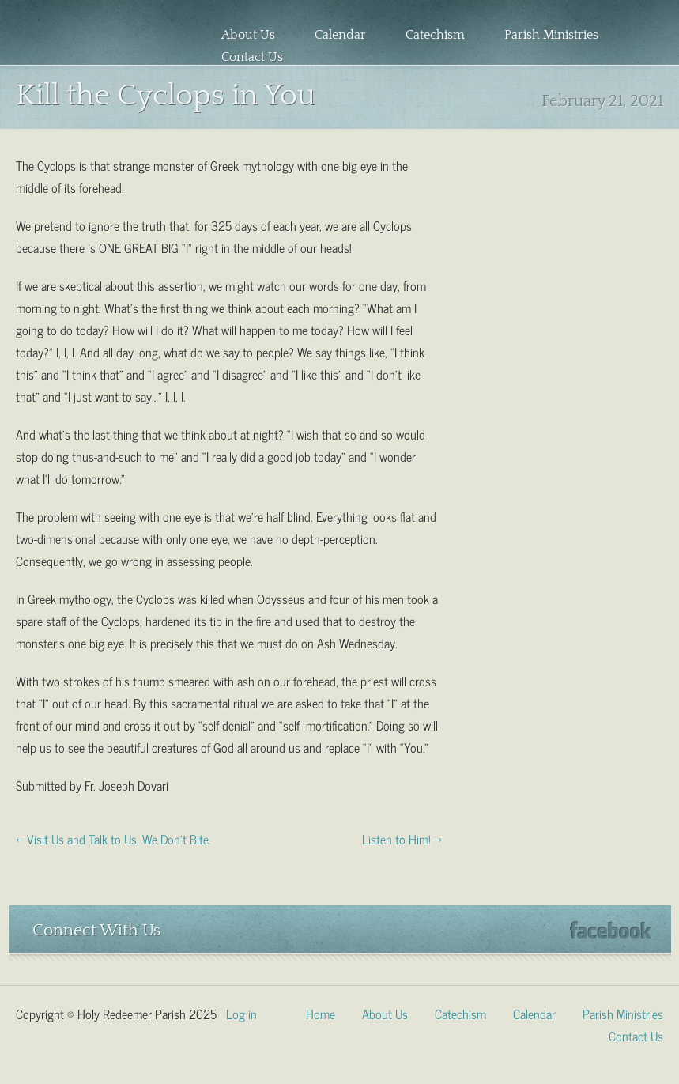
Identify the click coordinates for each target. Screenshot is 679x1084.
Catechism (435, 35)
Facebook (610, 930)
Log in (241, 1012)
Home (320, 1012)
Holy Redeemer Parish (91, 36)
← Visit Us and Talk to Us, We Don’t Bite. (113, 838)
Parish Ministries (551, 35)
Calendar (340, 35)
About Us (248, 35)
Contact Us (252, 57)
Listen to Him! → (402, 838)
